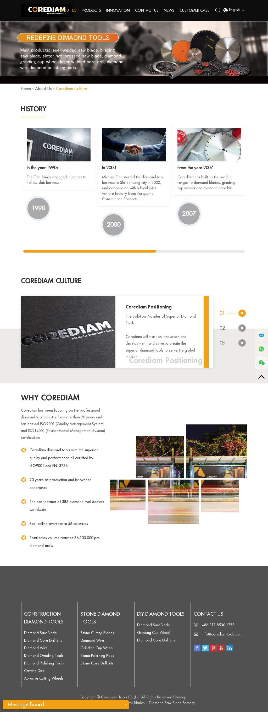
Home (47, 10)
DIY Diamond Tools (161, 614)
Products (91, 10)
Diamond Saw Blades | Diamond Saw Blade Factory (152, 703)
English (233, 10)
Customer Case (194, 10)
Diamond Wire (36, 648)
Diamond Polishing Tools (44, 663)
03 (222, 343)
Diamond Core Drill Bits (43, 640)
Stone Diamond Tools (100, 618)
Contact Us (147, 10)
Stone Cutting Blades (97, 633)
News (169, 10)
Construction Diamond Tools (43, 618)
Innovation (118, 10)
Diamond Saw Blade (40, 633)
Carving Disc (34, 671)
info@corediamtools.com (222, 634)
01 (222, 313)
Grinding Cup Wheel (97, 648)
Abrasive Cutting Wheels (44, 678)
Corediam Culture (72, 89)
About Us (67, 10)
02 (222, 328)
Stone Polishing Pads (97, 655)
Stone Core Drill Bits (97, 663)
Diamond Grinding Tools (44, 655)
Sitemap (179, 697)
